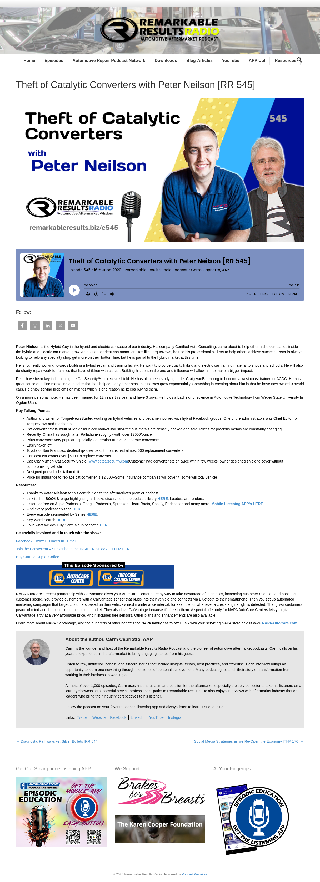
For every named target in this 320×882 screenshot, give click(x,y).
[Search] (299, 60)
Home (29, 60)
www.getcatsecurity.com (108, 461)
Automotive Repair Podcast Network (109, 60)
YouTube (230, 60)
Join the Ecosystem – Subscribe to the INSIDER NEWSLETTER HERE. (74, 549)
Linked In (58, 541)
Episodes (53, 60)
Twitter (42, 541)
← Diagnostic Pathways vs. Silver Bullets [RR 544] (57, 741)
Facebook (25, 541)
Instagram (176, 717)
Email (71, 541)
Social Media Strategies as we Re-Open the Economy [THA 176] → (249, 741)
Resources (285, 60)
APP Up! (257, 60)
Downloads (166, 60)
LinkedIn (138, 717)
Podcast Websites (194, 874)
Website (99, 717)
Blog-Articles (199, 60)
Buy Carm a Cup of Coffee (38, 557)
